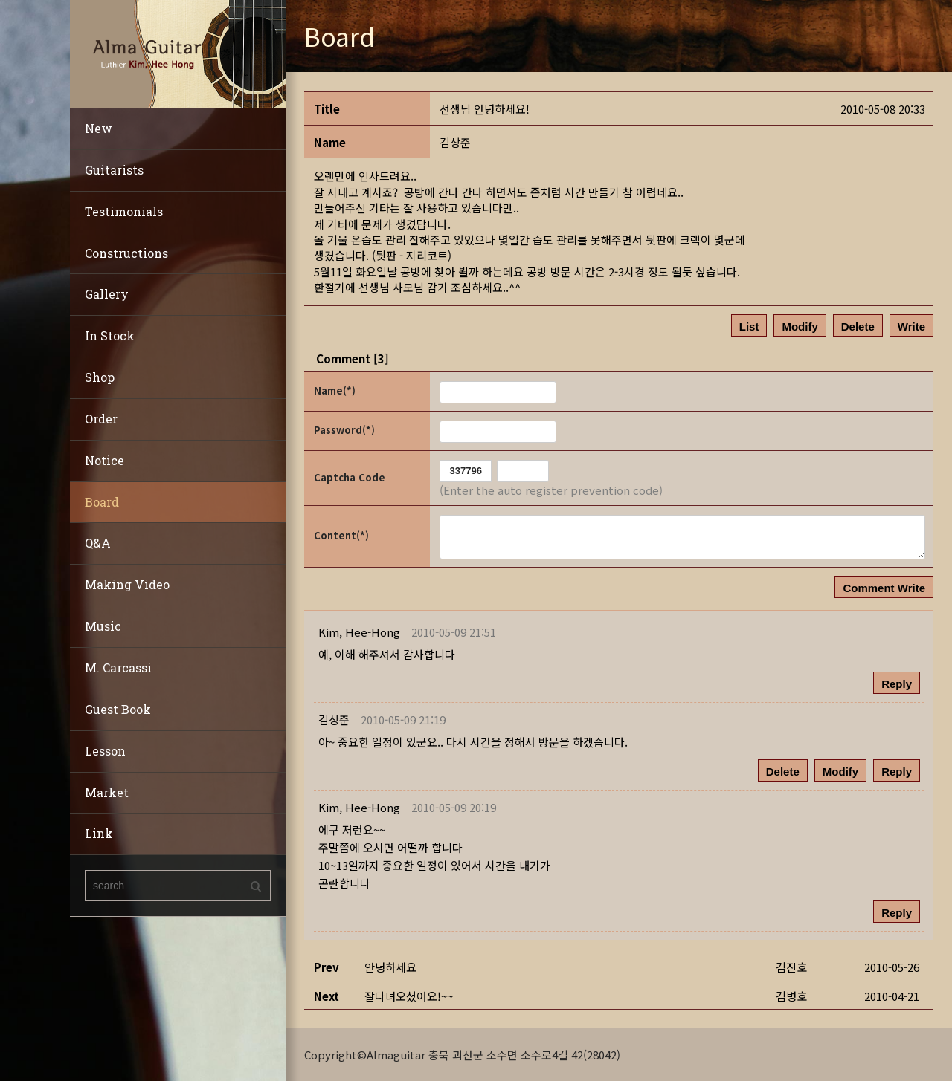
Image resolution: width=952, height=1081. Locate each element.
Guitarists (114, 170)
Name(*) (335, 390)
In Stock (110, 335)
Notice (104, 460)
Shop (100, 377)
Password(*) (344, 430)
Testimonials (124, 211)
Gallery (107, 294)
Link (99, 833)
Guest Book (118, 709)
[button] (359, 632)
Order (101, 418)
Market (107, 792)
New (98, 128)
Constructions (126, 253)
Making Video (127, 584)
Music (103, 626)
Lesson (105, 751)
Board (102, 502)
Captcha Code (349, 477)
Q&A (98, 543)
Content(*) (341, 535)
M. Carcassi (118, 667)
